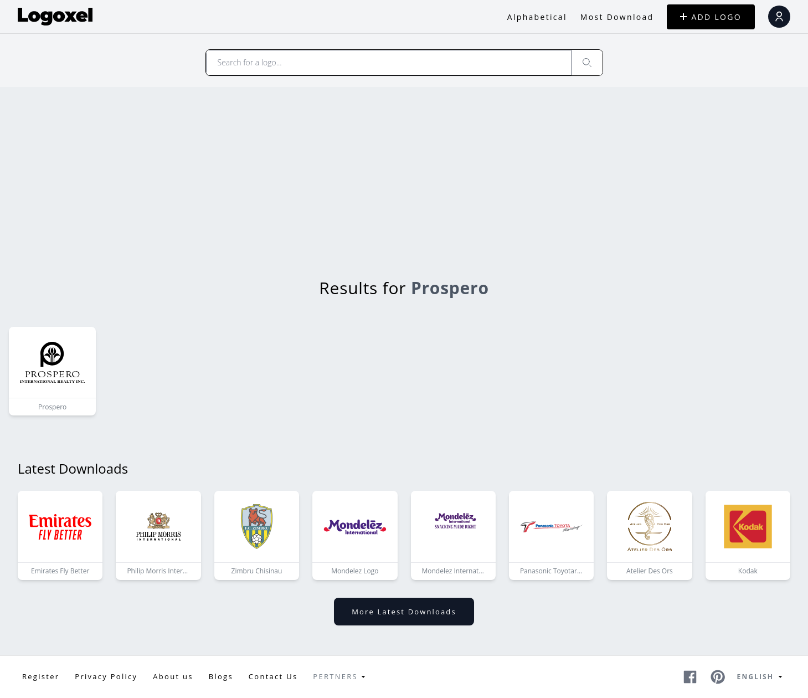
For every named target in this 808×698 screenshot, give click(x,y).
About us (173, 676)
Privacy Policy (106, 676)
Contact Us (273, 676)
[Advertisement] (404, 170)
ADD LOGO (711, 17)
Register (40, 676)
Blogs (221, 676)
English (761, 676)
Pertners (341, 676)
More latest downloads (404, 612)
